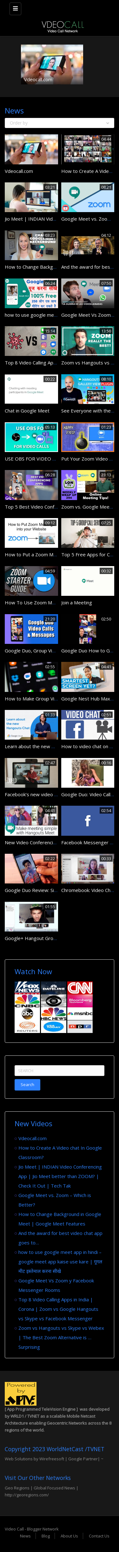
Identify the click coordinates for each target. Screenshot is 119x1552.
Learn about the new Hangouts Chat (44, 746)
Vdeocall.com (38, 79)
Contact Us (99, 1536)
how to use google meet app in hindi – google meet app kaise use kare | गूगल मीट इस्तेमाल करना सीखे (60, 1261)
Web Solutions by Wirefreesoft (34, 1459)
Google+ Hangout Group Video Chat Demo (51, 938)
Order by (59, 123)
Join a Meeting (76, 602)
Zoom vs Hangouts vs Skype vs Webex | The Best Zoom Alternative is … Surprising (61, 1337)
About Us (69, 1536)
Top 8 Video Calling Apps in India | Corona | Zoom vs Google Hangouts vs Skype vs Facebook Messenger (58, 1309)
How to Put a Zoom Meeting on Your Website (55, 554)
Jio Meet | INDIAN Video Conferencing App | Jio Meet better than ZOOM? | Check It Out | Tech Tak (60, 1176)
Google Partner (82, 1459)
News (25, 1536)
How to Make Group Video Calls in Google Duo (55, 698)
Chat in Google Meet (27, 410)
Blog (46, 1536)
